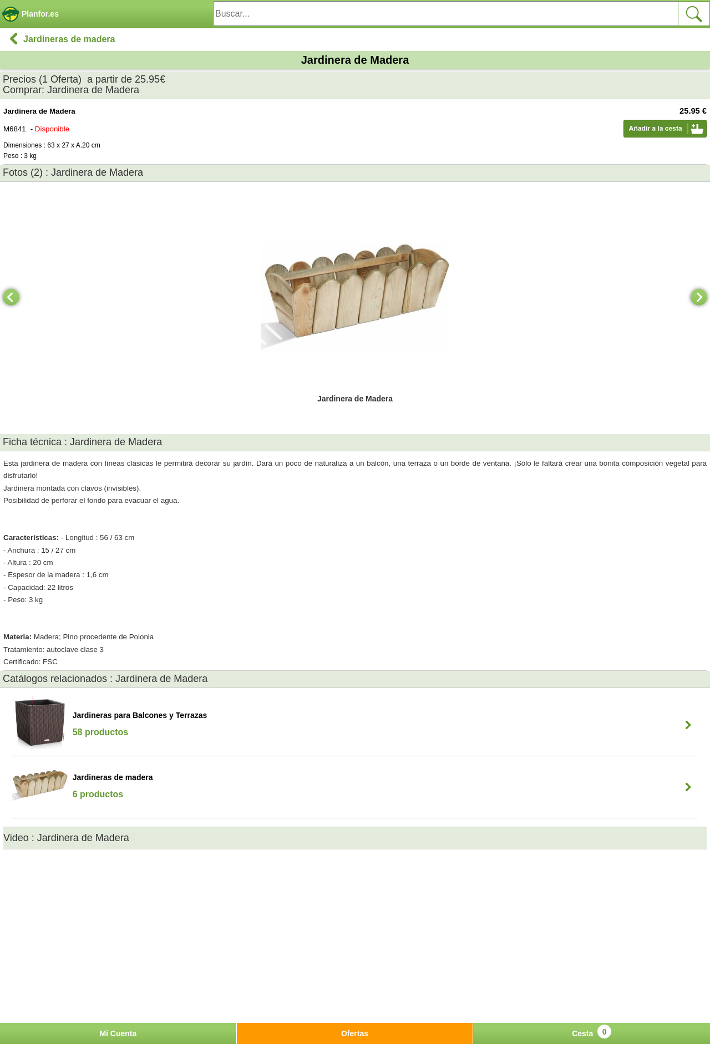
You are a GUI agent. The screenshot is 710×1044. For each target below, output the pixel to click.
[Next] (699, 297)
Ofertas (354, 1033)
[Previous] (11, 297)
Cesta (591, 1031)
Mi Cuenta (117, 1033)
